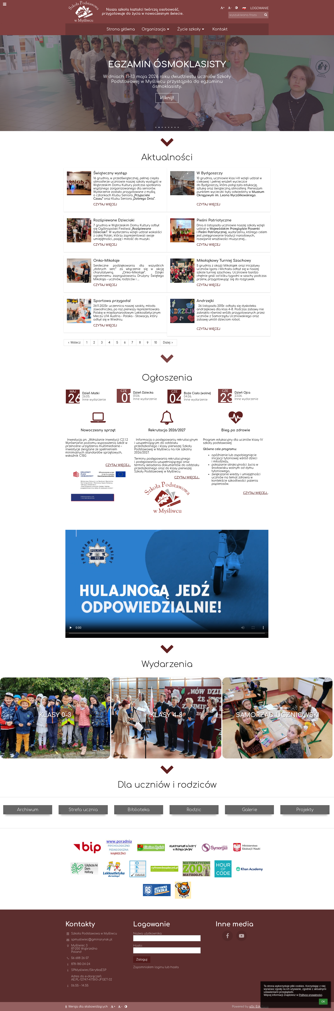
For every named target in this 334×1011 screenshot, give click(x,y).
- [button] (230, 7)
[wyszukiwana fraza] (248, 15)
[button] (244, 8)
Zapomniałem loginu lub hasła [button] (156, 967)
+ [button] (222, 7)
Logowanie (259, 8)
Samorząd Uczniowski (277, 715)
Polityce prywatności (310, 995)
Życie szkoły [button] (191, 29)
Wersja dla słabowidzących (87, 1006)
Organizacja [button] (156, 29)
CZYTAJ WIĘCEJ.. (255, 493)
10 (155, 342)
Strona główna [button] (121, 29)
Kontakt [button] (219, 29)
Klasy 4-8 (166, 715)
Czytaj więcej (105, 205)
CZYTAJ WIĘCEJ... (118, 465)
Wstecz (74, 342)
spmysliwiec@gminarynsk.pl (91, 939)
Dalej (168, 342)
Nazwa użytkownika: (147, 933)
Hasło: (138, 945)
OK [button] (323, 1001)
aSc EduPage (259, 1006)
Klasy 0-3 (55, 715)
